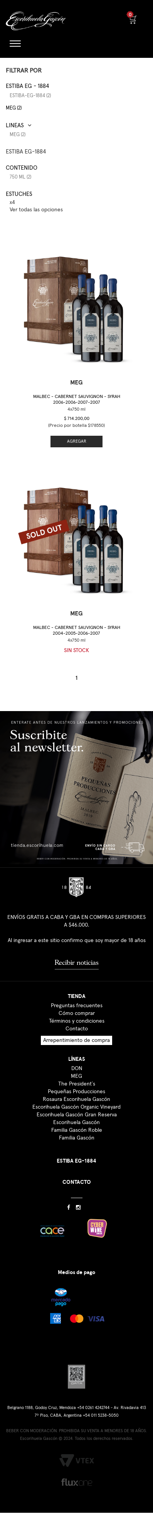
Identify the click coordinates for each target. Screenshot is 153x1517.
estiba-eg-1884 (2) (30, 95)
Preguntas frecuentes (77, 1005)
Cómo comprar (77, 1013)
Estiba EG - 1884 (27, 86)
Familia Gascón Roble (76, 1130)
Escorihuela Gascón (76, 1122)
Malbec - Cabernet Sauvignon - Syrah (76, 399)
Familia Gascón (76, 1138)
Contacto (77, 1029)
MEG (76, 1076)
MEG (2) (14, 108)
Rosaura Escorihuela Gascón (76, 1099)
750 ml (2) (20, 177)
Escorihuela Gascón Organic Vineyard (76, 1107)
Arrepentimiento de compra (76, 1040)
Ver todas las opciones (36, 209)
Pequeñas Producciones (76, 1091)
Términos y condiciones (76, 1021)
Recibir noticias (77, 962)
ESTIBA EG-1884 (26, 152)
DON (76, 1068)
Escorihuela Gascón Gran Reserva (77, 1115)
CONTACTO (76, 1182)
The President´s (76, 1084)
